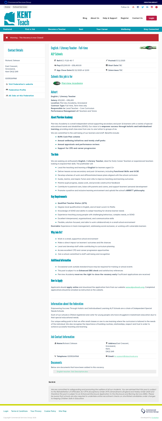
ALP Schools (57, 54)
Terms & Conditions (19, 411)
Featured (7, 29)
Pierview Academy (72, 83)
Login (151, 18)
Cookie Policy (50, 411)
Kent (81, 29)
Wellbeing (125, 29)
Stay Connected (151, 29)
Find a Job (30, 29)
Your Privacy (35, 411)
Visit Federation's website (21, 84)
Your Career (102, 29)
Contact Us (137, 18)
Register (125, 18)
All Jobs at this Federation (21, 95)
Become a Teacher (57, 29)
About (95, 18)
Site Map (62, 411)
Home (7, 7)
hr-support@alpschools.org (126, 356)
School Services (20, 7)
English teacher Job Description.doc (72, 371)
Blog (85, 18)
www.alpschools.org (135, 287)
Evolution (155, 418)
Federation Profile (17, 90)
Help (110, 18)
